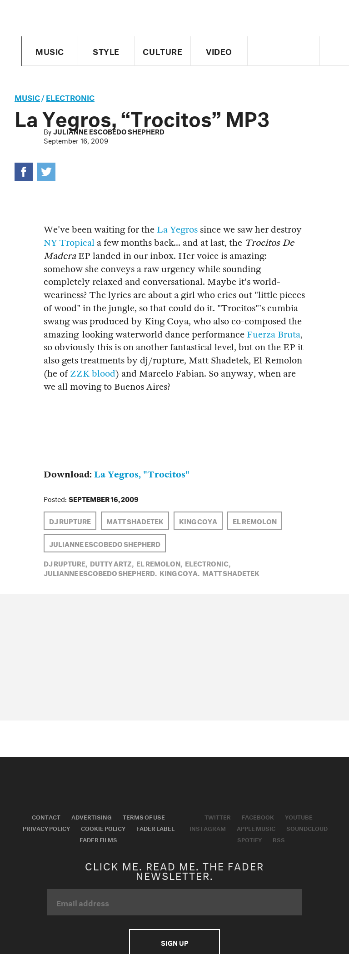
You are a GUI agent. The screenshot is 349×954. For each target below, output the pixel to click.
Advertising (91, 816)
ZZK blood (92, 373)
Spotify (249, 839)
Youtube (299, 816)
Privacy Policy (46, 827)
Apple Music (256, 827)
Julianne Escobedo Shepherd (109, 130)
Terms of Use (144, 816)
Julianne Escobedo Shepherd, (100, 572)
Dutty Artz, (112, 562)
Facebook (258, 816)
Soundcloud (307, 827)
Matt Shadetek (135, 520)
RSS (279, 839)
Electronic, (207, 562)
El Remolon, (159, 562)
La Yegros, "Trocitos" (141, 474)
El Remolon (255, 520)
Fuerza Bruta (273, 334)
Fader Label (155, 827)
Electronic (70, 96)
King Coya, (179, 572)
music (27, 96)
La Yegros (177, 229)
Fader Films (98, 839)
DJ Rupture (70, 520)
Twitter (217, 816)
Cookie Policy (103, 827)
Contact (46, 816)
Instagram (207, 827)
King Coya (198, 520)
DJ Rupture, (65, 562)
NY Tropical (69, 243)
